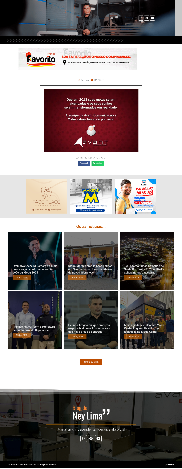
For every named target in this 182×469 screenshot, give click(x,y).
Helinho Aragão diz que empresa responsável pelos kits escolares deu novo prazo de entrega (89, 328)
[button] (84, 163)
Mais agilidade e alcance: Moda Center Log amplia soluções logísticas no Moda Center (144, 328)
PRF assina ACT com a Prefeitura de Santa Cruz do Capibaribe (34, 328)
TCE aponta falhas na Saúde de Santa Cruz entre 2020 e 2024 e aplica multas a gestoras (144, 269)
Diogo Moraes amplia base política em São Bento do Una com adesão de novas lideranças (90, 269)
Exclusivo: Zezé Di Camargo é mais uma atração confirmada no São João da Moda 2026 (35, 269)
